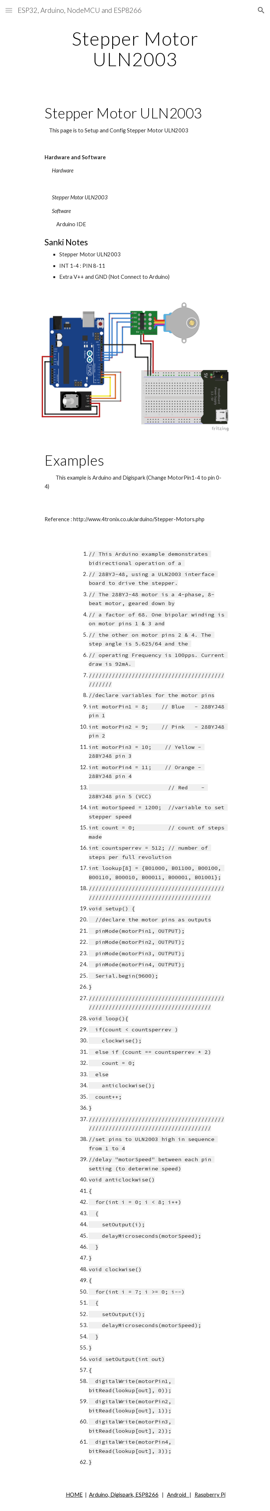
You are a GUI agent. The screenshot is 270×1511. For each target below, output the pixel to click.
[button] (9, 10)
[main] (135, 48)
